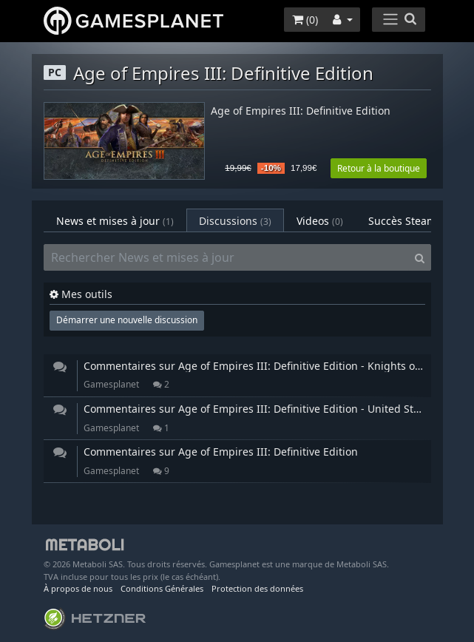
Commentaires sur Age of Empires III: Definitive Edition (221, 452)
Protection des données (257, 588)
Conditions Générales (162, 588)
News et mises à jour (115, 221)
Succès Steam (414, 221)
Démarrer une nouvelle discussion (126, 320)
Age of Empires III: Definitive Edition (300, 111)
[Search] (419, 257)
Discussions (235, 221)
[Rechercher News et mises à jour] (226, 257)
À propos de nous (78, 588)
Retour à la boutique (378, 168)
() (305, 20)
